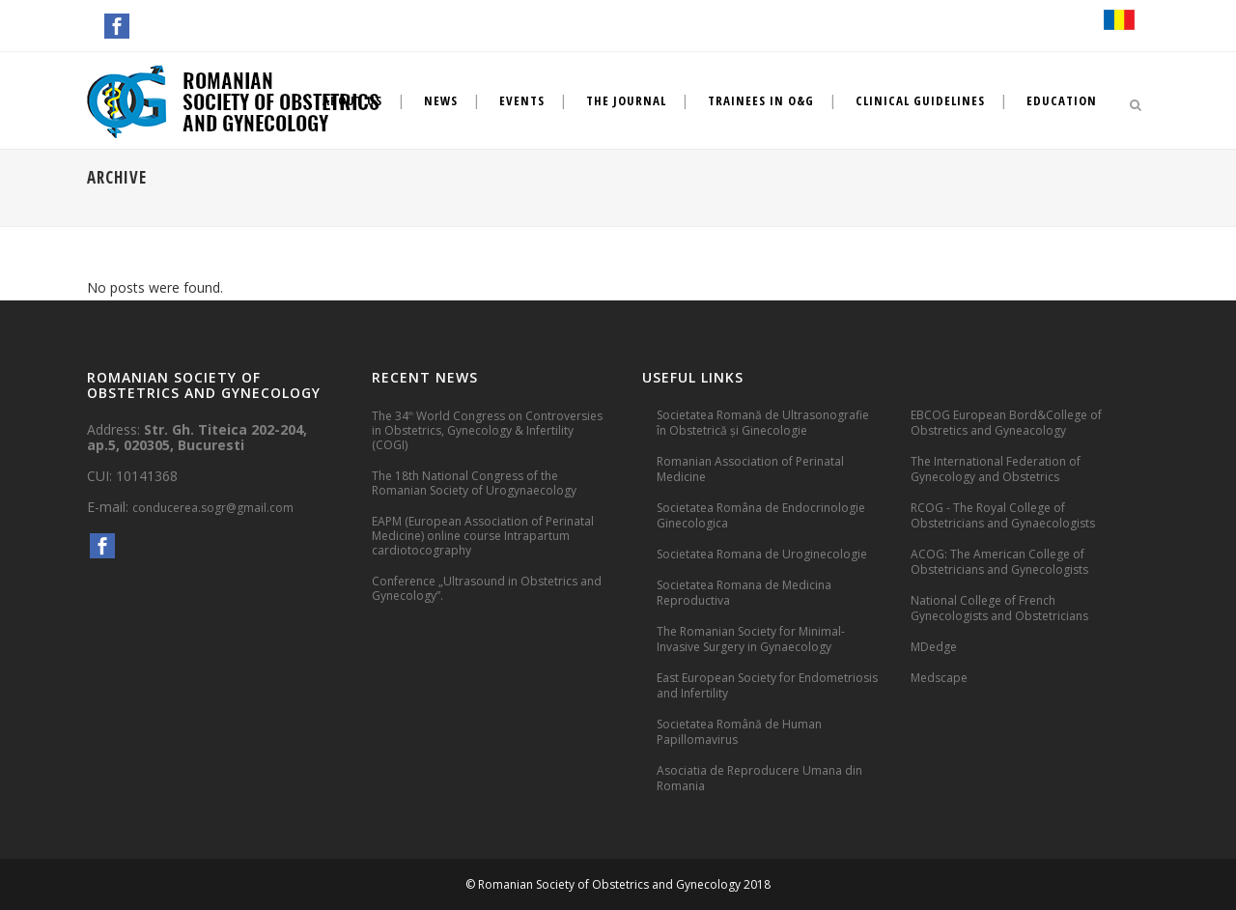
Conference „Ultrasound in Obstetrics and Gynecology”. (487, 588)
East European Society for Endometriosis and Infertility (767, 685)
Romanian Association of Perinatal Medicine (750, 469)
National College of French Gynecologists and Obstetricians (999, 608)
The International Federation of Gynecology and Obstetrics (996, 469)
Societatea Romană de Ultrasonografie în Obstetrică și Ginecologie (763, 423)
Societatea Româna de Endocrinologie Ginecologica (761, 515)
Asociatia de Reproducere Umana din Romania (759, 778)
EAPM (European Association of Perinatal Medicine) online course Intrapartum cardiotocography (483, 535)
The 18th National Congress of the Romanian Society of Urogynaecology (474, 483)
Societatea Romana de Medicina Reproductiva (744, 593)
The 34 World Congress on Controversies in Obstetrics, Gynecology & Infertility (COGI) (487, 430)
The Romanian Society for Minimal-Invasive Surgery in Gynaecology (751, 639)
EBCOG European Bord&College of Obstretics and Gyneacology (1006, 423)
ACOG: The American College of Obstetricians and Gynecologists (999, 562)
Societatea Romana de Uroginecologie (762, 554)
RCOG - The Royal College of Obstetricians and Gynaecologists (1003, 515)
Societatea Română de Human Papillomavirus (739, 732)
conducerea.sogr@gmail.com (213, 507)
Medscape (939, 677)
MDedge (934, 647)
